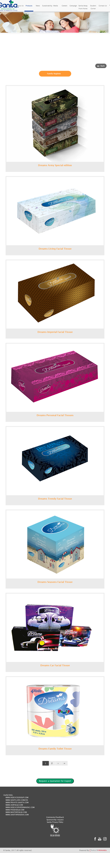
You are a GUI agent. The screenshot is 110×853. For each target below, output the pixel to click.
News (38, 6)
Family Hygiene (54, 74)
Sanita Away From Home (83, 7)
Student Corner (93, 7)
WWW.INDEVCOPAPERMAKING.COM (20, 807)
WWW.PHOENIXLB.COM (15, 810)
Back (101, 66)
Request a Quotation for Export (55, 781)
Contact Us (103, 6)
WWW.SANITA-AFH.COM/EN (17, 800)
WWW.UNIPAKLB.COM (14, 805)
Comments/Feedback (55, 817)
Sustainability (46, 6)
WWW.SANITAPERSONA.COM (17, 815)
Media (55, 6)
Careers (64, 6)
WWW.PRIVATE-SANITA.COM (17, 802)
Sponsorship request (55, 820)
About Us (20, 6)
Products (29, 6)
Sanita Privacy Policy (55, 822)
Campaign (73, 6)
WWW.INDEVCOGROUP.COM (17, 797)
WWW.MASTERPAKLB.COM (16, 812)
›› (64, 763)
